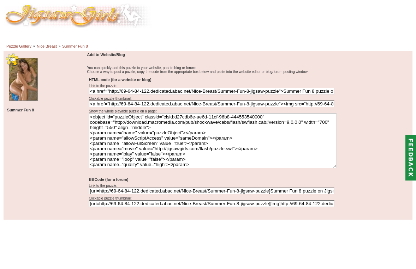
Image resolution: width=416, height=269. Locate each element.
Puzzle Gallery (18, 46)
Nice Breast (47, 46)
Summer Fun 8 (75, 46)
